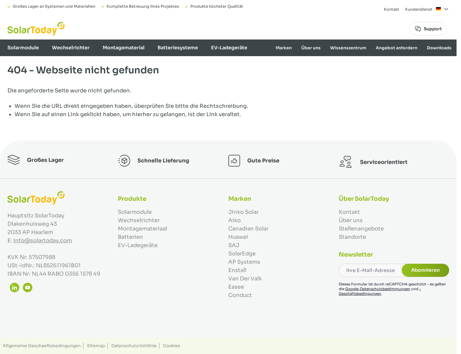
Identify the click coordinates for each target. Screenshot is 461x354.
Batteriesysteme (178, 48)
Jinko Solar (243, 212)
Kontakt (391, 9)
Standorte (352, 237)
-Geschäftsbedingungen (380, 291)
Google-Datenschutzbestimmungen (377, 289)
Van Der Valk (245, 278)
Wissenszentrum (348, 47)
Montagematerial (124, 48)
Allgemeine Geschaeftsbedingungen (42, 345)
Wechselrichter (71, 48)
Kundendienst (419, 9)
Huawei (238, 237)
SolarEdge (242, 253)
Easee (236, 287)
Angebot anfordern (396, 47)
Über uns (311, 47)
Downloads (439, 47)
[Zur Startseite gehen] (36, 28)
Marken (284, 47)
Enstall (237, 270)
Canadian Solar (248, 228)
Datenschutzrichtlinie (134, 345)
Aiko (234, 220)
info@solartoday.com (42, 240)
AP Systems (244, 262)
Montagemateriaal (142, 228)
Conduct (240, 295)
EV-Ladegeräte (229, 48)
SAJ (234, 245)
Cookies (171, 345)
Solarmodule (23, 48)
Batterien (130, 237)
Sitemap (96, 345)
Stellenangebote (361, 228)
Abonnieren (425, 270)
